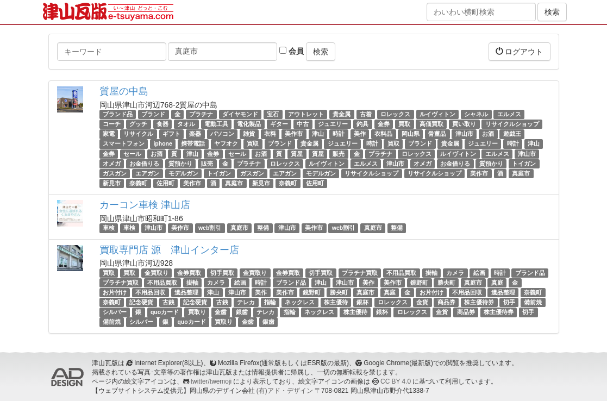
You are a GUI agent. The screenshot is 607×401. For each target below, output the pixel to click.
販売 (339, 154)
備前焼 (533, 302)
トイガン (524, 163)
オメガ (112, 163)
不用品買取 (401, 273)
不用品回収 (150, 292)
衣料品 (383, 133)
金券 (384, 124)
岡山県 (411, 133)
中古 (303, 124)
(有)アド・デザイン (284, 390)
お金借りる (144, 163)
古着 (366, 114)
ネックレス (300, 302)
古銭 (168, 302)
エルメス (509, 114)
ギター (279, 124)
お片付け (115, 292)
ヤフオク (226, 144)
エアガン (147, 173)
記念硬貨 (141, 302)
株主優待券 (479, 302)
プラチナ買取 (360, 273)
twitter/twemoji (211, 381)
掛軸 (431, 273)
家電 (109, 133)
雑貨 (249, 133)
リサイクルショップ (512, 124)
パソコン (222, 133)
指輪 (270, 302)
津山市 (464, 133)
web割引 (209, 227)
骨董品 (437, 133)
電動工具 (216, 124)
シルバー (115, 312)
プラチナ (201, 114)
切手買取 (222, 273)
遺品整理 (186, 292)
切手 (509, 302)
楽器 (195, 133)
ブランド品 (118, 114)
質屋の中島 (123, 91)
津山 (318, 133)
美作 (360, 133)
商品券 (446, 302)
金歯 (221, 312)
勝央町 (446, 282)
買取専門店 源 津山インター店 (169, 250)
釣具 (362, 124)
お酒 (488, 133)
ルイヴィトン (437, 114)
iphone (162, 144)
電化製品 (249, 124)
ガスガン (115, 173)
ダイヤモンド (240, 114)
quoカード (165, 312)
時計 (339, 133)
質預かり (180, 163)
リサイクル (138, 133)
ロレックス (395, 114)
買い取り (464, 124)
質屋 (297, 154)
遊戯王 (512, 133)
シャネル (476, 114)
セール (132, 154)
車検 (109, 227)
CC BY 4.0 (395, 381)
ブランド (153, 114)
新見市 (112, 183)
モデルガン (183, 173)
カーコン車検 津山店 (144, 204)
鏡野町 (419, 282)
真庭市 (521, 173)
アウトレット (306, 114)
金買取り (156, 273)
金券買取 (189, 273)
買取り (197, 312)
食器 (162, 124)
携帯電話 (193, 144)
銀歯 (242, 312)
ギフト (171, 133)
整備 (263, 227)
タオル (186, 124)
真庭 (497, 282)
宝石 (273, 114)
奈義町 (138, 183)
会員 (291, 51)
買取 (404, 124)
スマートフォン (124, 144)
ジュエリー (333, 124)
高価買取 (431, 124)
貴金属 (342, 114)
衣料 (270, 133)
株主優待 (336, 302)
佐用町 (165, 183)
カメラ (455, 273)
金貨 (422, 302)
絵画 (479, 273)
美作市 (294, 133)
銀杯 (362, 302)
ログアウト (519, 51)
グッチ (138, 124)
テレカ (246, 302)
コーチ (112, 124)
